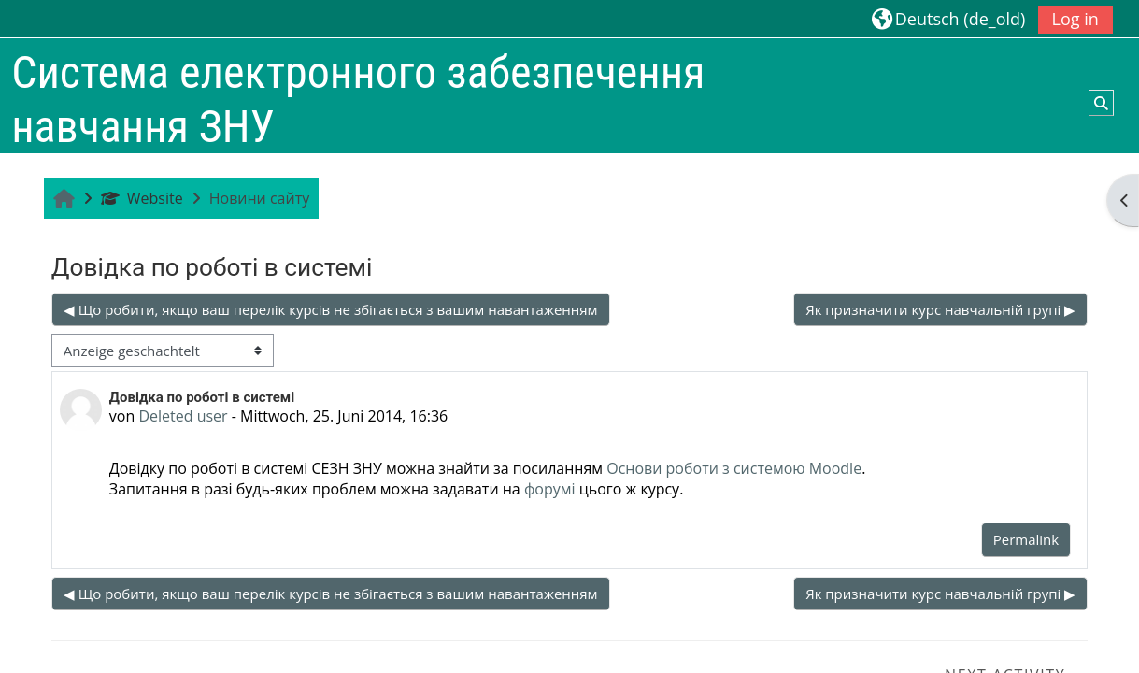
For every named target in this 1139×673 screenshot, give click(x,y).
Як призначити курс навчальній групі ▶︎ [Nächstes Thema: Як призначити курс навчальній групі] (940, 309)
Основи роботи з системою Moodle (733, 468)
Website (142, 198)
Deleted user (182, 416)
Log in (1075, 18)
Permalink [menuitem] (1026, 539)
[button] (949, 18)
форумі (550, 489)
